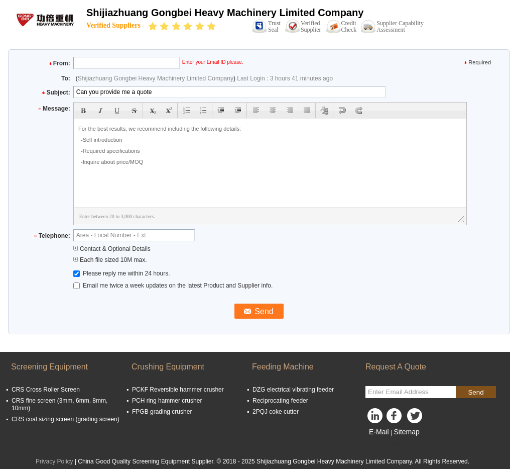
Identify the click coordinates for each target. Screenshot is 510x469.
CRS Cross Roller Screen (46, 389)
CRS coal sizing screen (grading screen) (65, 419)
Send (475, 392)
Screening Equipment (49, 366)
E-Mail (379, 432)
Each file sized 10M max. (110, 259)
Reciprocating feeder (280, 400)
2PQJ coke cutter (275, 411)
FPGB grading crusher (162, 411)
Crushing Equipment (168, 366)
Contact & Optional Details (112, 248)
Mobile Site (383, 444)
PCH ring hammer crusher (167, 400)
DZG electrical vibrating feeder (293, 389)
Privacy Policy (54, 461)
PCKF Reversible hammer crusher (178, 389)
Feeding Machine (283, 366)
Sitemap (406, 432)
